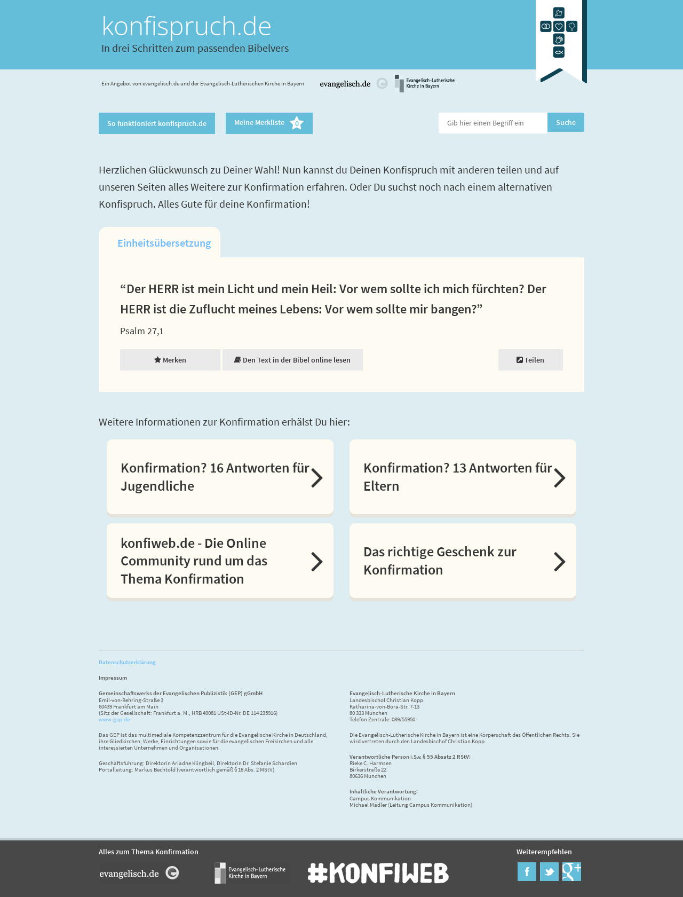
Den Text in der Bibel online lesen (292, 360)
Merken (170, 360)
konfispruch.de (186, 25)
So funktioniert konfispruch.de (157, 123)
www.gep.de (114, 719)
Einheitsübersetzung (164, 242)
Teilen (530, 360)
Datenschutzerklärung (127, 662)
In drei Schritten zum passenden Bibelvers (195, 47)
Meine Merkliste (269, 123)
